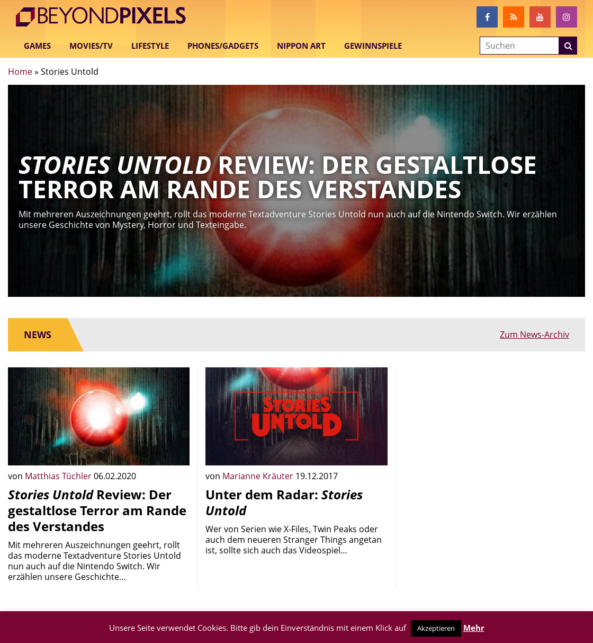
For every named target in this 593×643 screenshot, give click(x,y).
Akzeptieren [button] (436, 628)
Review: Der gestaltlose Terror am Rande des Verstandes (97, 510)
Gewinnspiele (373, 45)
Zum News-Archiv (534, 334)
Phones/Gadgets (222, 45)
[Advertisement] (494, 441)
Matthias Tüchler (59, 476)
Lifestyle (150, 45)
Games (37, 45)
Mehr (473, 627)
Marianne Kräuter (258, 476)
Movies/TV (91, 45)
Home (20, 71)
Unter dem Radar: (284, 502)
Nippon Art (301, 45)
